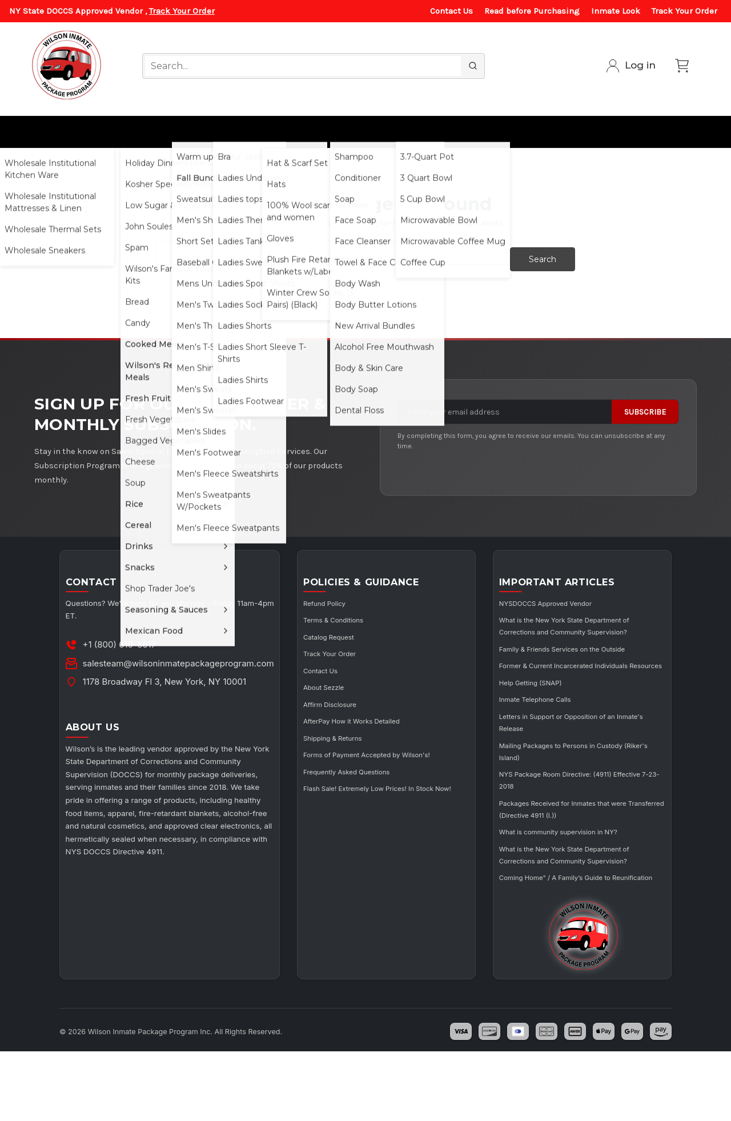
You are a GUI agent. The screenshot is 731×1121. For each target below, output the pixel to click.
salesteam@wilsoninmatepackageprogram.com (184, 665)
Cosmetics (359, 131)
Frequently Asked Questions (374, 784)
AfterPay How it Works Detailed (380, 722)
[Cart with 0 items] (682, 65)
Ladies (234, 131)
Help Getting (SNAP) (549, 720)
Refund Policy (347, 605)
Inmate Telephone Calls (555, 736)
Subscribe (645, 406)
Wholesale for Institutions (56, 131)
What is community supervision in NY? (583, 868)
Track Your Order (182, 11)
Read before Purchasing (532, 11)
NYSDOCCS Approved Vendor (568, 605)
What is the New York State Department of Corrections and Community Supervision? (570, 633)
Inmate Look (615, 11)
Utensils (420, 131)
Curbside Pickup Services (488, 131)
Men (189, 131)
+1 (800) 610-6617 (125, 646)
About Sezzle (346, 688)
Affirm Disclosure (353, 705)
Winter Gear (292, 131)
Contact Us (451, 11)
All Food (142, 131)
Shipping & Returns (357, 739)
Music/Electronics (598, 131)
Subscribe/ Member (668, 131)
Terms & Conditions (358, 621)
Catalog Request (352, 638)
